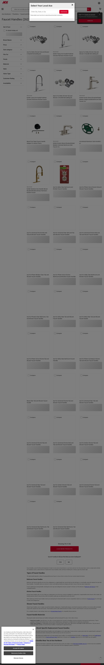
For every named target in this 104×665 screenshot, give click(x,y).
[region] (18, 645)
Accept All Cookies (18, 648)
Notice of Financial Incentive (15, 642)
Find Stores (64, 11)
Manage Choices (18, 658)
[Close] (33, 629)
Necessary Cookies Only (18, 653)
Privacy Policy (21, 644)
